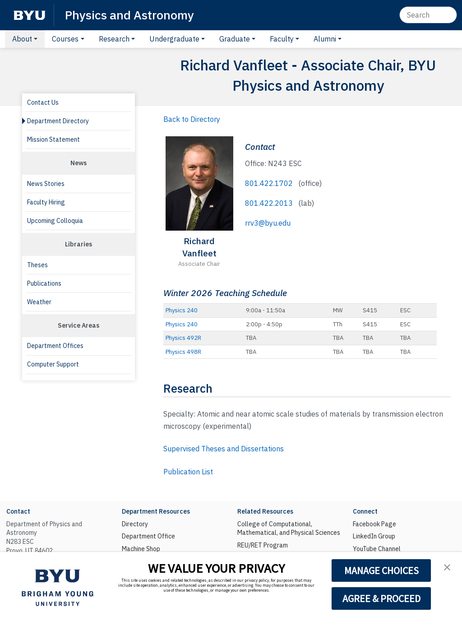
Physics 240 (182, 310)
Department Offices (55, 346)
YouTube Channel (377, 549)
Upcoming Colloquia (55, 221)
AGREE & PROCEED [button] (381, 598)
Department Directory (58, 121)
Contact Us (43, 102)
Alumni (325, 38)
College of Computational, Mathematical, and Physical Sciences (288, 528)
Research (114, 38)
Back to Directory (191, 119)
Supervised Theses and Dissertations (223, 448)
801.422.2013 (269, 203)
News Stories (46, 184)
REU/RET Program (262, 545)
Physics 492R (183, 338)
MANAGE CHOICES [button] (381, 570)
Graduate (234, 38)
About (22, 38)
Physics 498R (183, 352)
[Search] (428, 14)
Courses (65, 38)
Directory (135, 524)
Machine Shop (141, 549)
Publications (44, 283)
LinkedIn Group (374, 536)
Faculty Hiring (46, 202)
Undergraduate (174, 38)
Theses (37, 265)
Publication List (188, 471)
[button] (447, 567)
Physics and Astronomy (129, 15)
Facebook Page (374, 524)
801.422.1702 (269, 183)
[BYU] (29, 15)
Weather (39, 302)
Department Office (148, 536)
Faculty (282, 38)
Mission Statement (53, 139)
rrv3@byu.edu (268, 222)
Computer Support (53, 364)
